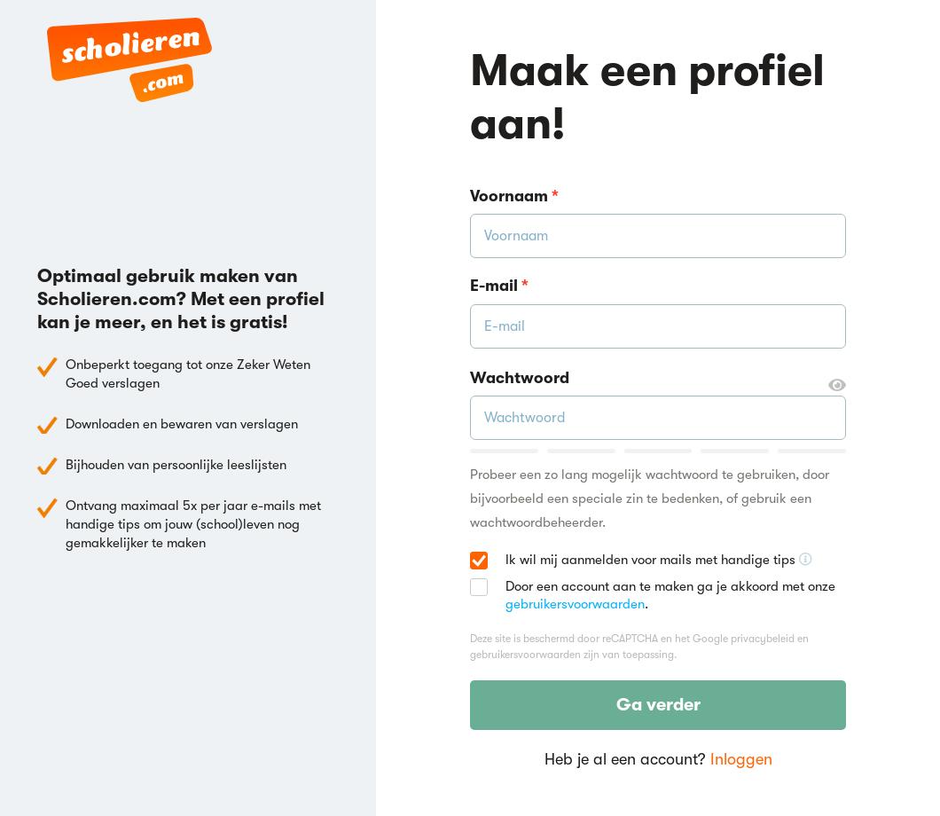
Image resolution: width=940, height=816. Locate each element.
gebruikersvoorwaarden (575, 604)
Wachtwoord (658, 378)
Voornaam (514, 196)
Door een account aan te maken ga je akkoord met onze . (670, 595)
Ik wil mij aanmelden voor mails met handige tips (658, 560)
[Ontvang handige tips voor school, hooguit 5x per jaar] (805, 560)
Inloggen (741, 759)
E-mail (499, 285)
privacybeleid (763, 638)
